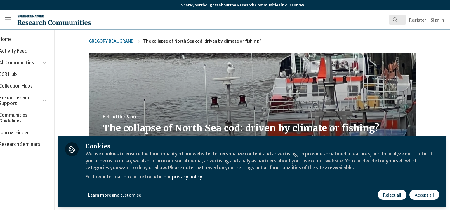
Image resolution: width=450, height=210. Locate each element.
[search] (397, 20)
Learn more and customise (134, 194)
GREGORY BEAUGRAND (121, 41)
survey (298, 5)
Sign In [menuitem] (437, 20)
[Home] (46, 20)
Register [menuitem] (417, 20)
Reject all (392, 194)
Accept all (424, 194)
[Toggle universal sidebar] (8, 20)
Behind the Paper (130, 116)
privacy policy (208, 176)
